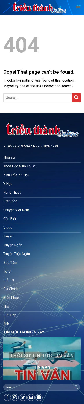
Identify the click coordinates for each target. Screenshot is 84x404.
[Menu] (78, 7)
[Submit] (76, 97)
